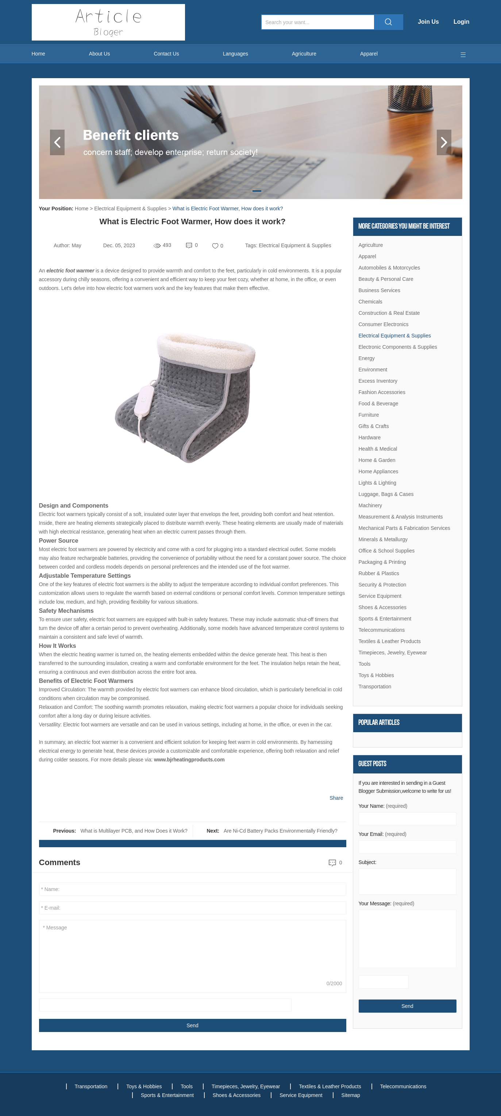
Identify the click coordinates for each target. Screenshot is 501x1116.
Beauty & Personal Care (386, 279)
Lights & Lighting (378, 483)
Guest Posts (372, 764)
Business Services (379, 290)
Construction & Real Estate (389, 313)
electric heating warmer (87, 654)
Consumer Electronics (384, 324)
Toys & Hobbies (376, 675)
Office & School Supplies (387, 551)
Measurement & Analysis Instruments (401, 517)
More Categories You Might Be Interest (404, 226)
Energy (367, 358)
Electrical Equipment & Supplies (130, 208)
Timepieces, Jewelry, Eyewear (393, 653)
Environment (373, 369)
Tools (365, 664)
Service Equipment (380, 596)
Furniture (369, 415)
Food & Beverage (378, 403)
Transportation (375, 686)
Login (462, 22)
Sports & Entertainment (385, 619)
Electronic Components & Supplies (398, 347)
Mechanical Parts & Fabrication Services (404, 528)
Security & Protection (382, 585)
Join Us (428, 22)
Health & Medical (378, 449)
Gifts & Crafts (374, 426)
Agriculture (304, 54)
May (76, 245)
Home (38, 54)
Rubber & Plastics (379, 573)
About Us (99, 54)
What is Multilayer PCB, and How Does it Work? (133, 831)
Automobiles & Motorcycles (389, 268)
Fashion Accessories (382, 392)
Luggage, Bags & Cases (386, 494)
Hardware (370, 437)
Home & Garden (377, 460)
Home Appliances (378, 471)
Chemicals (370, 302)
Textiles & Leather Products (390, 641)
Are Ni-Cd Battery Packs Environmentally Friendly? (281, 831)
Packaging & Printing (382, 562)
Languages (235, 54)
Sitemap (351, 1095)
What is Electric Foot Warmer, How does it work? (228, 208)
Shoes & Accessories (383, 607)
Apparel (369, 54)
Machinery (370, 505)
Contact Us (166, 54)
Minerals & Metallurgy (383, 539)
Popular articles (379, 723)
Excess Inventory (378, 381)
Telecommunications (382, 630)
